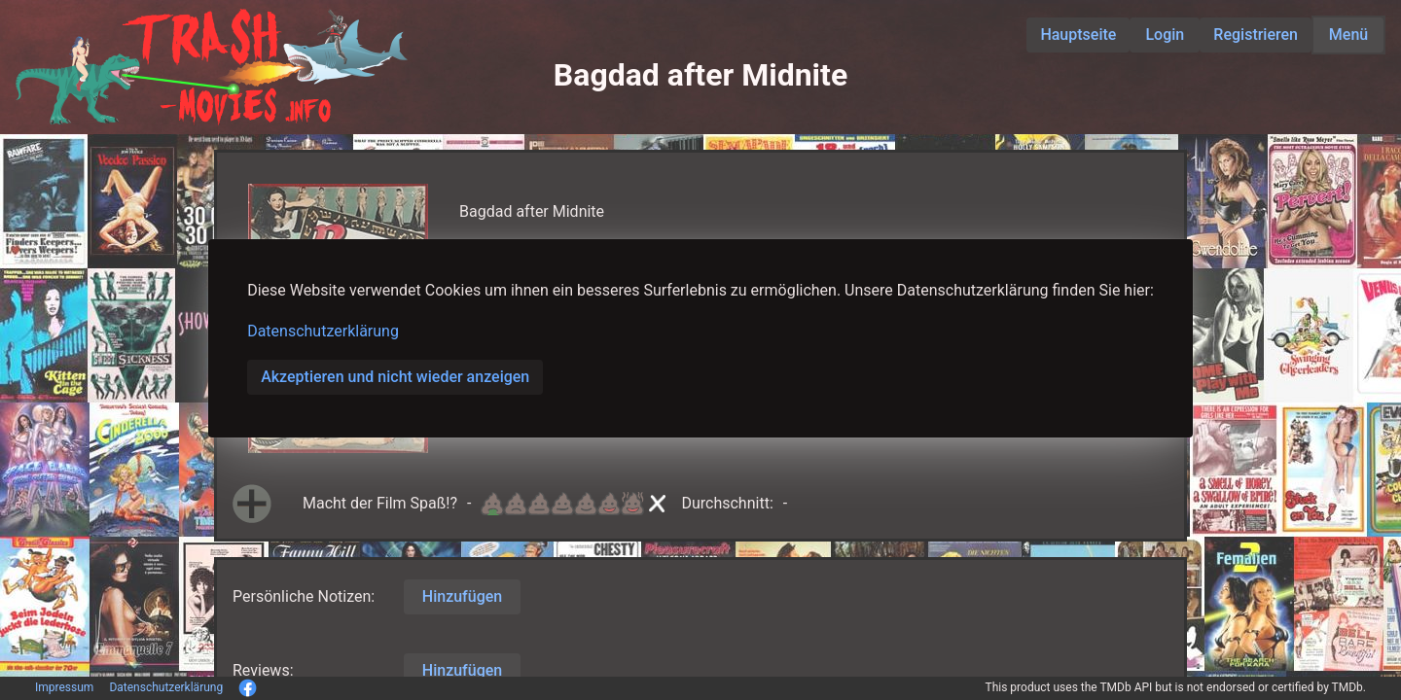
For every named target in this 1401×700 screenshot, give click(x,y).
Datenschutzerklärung (323, 331)
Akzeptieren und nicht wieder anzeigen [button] (395, 377)
